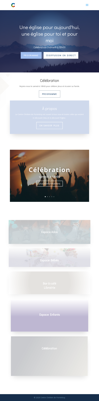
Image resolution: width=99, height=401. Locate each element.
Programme (31, 55)
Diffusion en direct (62, 55)
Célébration (49, 172)
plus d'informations (49, 186)
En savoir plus (49, 124)
